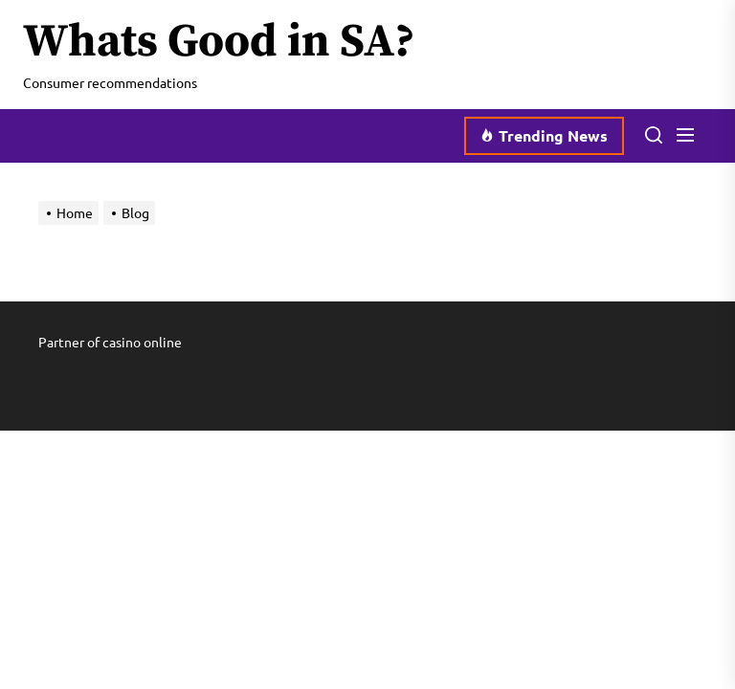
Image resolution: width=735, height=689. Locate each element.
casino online (142, 341)
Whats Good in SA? (219, 43)
